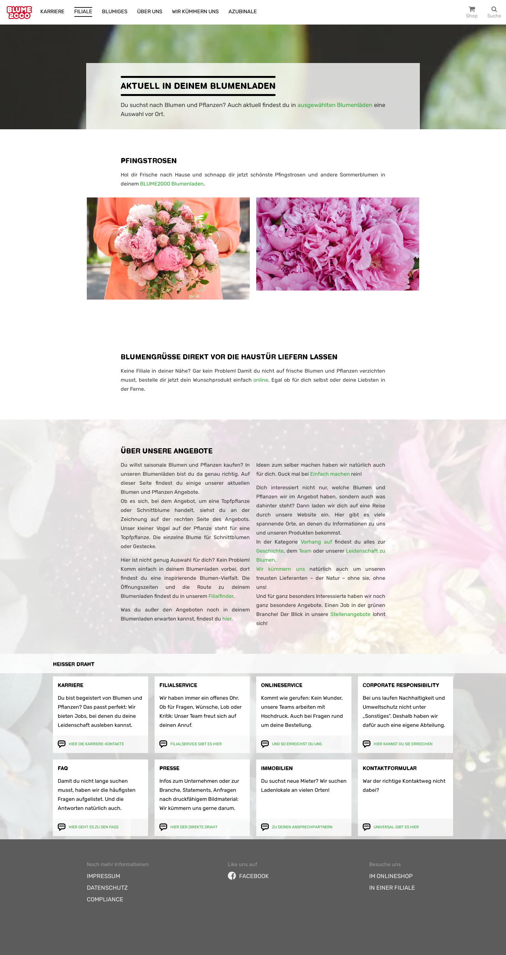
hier (226, 619)
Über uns (149, 11)
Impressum (103, 876)
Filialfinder (220, 596)
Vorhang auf (315, 542)
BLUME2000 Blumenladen (172, 184)
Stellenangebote (350, 614)
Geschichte (270, 551)
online (260, 380)
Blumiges (114, 11)
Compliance (105, 899)
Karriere (52, 11)
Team (305, 551)
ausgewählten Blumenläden (335, 105)
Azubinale (242, 11)
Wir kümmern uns (195, 11)
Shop (472, 16)
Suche (494, 16)
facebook (248, 876)
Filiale (83, 11)
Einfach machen (330, 474)
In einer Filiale (392, 887)
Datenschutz (107, 887)
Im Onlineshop (391, 876)
